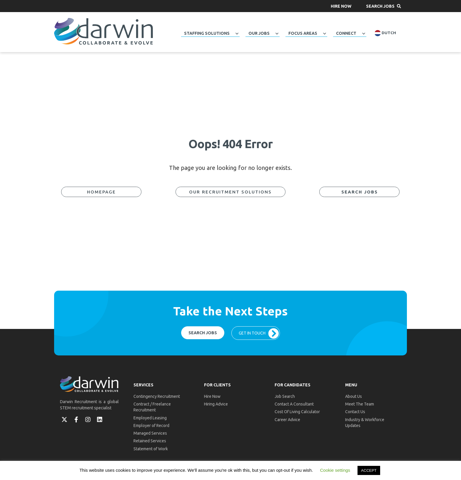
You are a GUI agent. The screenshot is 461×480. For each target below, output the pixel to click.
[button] (341, 6)
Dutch (385, 33)
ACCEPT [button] (369, 470)
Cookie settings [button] (335, 470)
